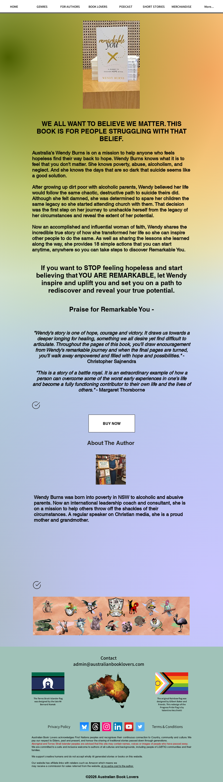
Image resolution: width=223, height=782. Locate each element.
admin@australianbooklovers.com (108, 664)
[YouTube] (128, 726)
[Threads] (95, 726)
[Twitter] (140, 726)
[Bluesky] (84, 726)
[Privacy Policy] (59, 726)
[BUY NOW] (112, 423)
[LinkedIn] (117, 726)
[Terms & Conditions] (167, 726)
